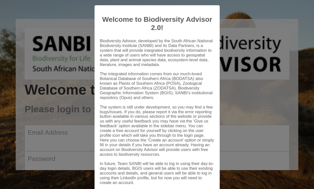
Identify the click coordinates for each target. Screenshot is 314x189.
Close (203, 174)
